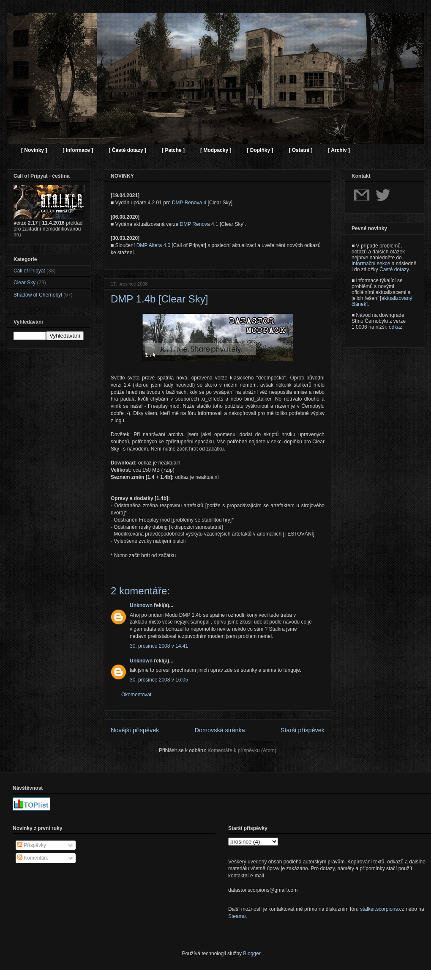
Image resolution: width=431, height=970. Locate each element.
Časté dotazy (394, 269)
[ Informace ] (78, 150)
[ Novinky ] (34, 150)
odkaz (395, 327)
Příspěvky (31, 845)
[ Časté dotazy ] (127, 150)
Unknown (141, 605)
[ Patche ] (173, 150)
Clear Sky (24, 283)
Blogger (251, 953)
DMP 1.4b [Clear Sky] (159, 299)
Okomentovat (136, 695)
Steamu (237, 916)
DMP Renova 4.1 (199, 224)
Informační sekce (371, 264)
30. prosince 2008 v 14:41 (159, 646)
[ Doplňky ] (260, 150)
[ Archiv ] (339, 150)
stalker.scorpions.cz (382, 909)
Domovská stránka (220, 730)
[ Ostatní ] (300, 150)
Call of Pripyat (29, 271)
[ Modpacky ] (215, 150)
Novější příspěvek (135, 730)
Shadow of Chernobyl (38, 295)
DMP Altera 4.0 (153, 245)
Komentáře (33, 858)
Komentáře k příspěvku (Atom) (241, 750)
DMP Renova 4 (189, 203)
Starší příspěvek (303, 730)
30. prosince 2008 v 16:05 (159, 680)
